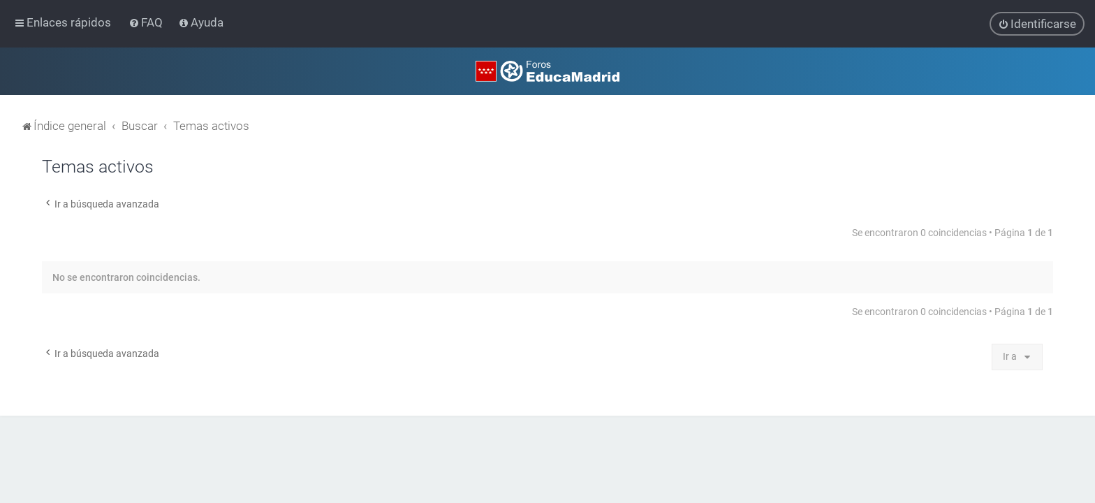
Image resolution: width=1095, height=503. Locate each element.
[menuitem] (147, 22)
